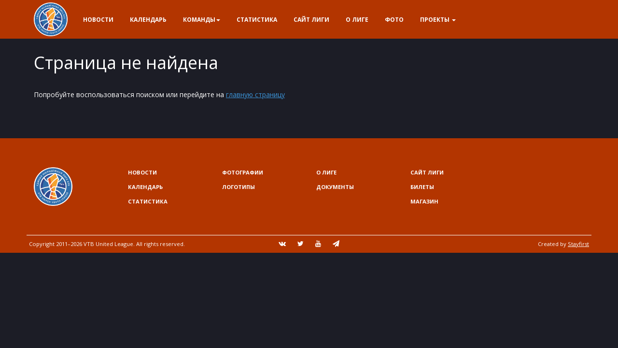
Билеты (422, 186)
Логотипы (238, 186)
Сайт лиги (311, 19)
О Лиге (357, 19)
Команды (201, 19)
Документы (335, 186)
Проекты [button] (438, 19)
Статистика (257, 19)
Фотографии (242, 172)
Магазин (424, 201)
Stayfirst (578, 243)
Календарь (148, 19)
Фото (394, 19)
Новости (98, 19)
